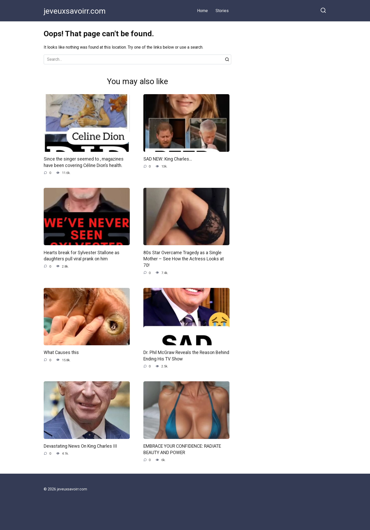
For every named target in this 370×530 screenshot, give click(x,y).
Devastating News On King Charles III (80, 445)
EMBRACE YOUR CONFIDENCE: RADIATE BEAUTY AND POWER (182, 449)
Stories (222, 10)
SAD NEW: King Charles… (167, 159)
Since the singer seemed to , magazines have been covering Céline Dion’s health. (84, 162)
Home (202, 10)
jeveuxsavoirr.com (75, 10)
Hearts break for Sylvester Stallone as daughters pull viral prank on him (82, 255)
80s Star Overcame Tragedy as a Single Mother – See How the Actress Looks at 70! (183, 259)
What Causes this (61, 352)
